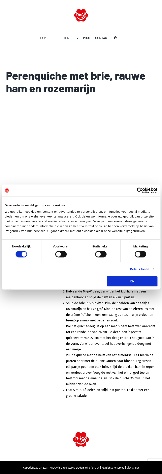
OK (132, 281)
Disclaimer (133, 467)
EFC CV (95, 467)
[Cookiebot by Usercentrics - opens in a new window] (139, 191)
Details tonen (139, 269)
